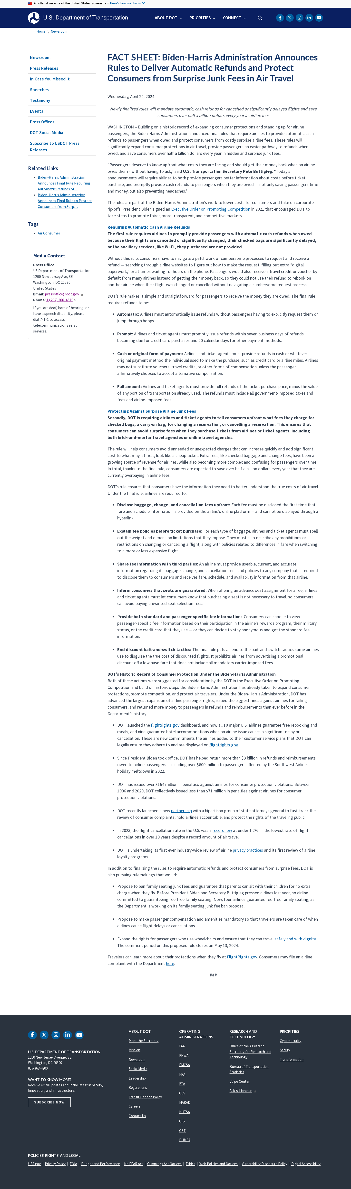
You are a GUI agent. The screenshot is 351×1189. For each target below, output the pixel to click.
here (170, 963)
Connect (232, 17)
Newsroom (59, 31)
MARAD (184, 1102)
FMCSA (184, 1064)
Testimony (40, 100)
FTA (182, 1083)
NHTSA (184, 1112)
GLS (182, 1093)
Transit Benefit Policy (145, 1097)
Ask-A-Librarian (243, 1090)
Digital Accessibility (306, 1163)
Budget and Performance (100, 1163)
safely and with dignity (295, 939)
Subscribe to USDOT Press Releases (54, 146)
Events (36, 111)
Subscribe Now (49, 1102)
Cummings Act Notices (164, 1163)
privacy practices (248, 850)
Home (41, 31)
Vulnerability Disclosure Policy (264, 1163)
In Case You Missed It (50, 79)
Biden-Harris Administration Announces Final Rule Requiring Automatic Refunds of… (64, 183)
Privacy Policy (55, 1163)
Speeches (39, 89)
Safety (285, 1050)
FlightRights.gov (242, 957)
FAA (182, 1046)
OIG (182, 1121)
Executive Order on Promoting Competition (210, 209)
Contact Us (137, 1115)
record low (222, 830)
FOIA (73, 1163)
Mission (134, 1050)
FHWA (183, 1055)
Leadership (137, 1078)
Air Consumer (49, 233)
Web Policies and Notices (218, 1163)
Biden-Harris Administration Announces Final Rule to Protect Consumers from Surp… (65, 200)
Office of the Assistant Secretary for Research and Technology (250, 1051)
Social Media (138, 1068)
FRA (182, 1074)
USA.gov (34, 1163)
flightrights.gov (165, 725)
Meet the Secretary (143, 1040)
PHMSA (184, 1140)
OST (182, 1130)
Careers (135, 1106)
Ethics (190, 1163)
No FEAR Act (133, 1163)
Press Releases (44, 68)
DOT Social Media (46, 132)
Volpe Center (240, 1081)
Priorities (200, 17)
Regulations (138, 1087)
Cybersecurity (290, 1040)
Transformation (291, 1059)
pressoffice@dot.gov (64, 294)
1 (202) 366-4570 (61, 299)
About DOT (166, 17)
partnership (181, 810)
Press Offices (42, 122)
